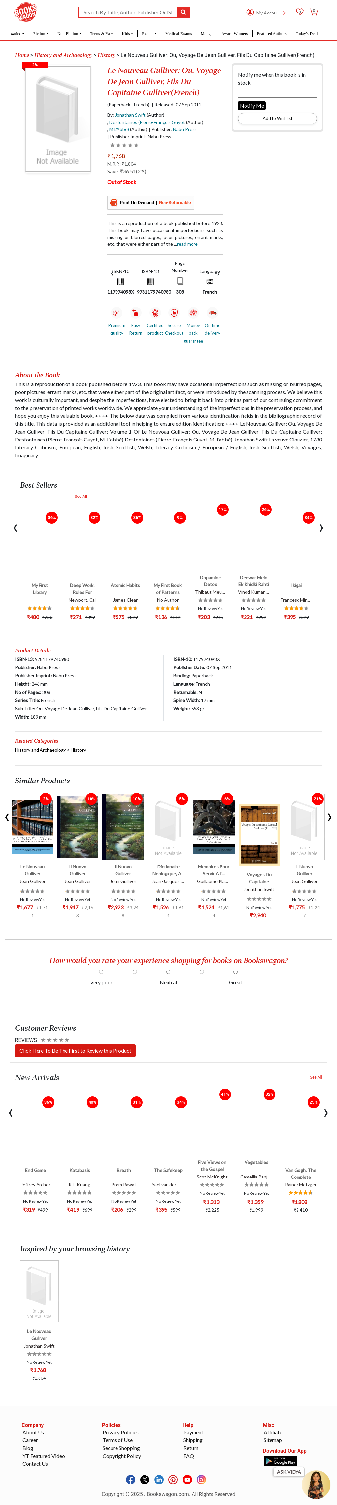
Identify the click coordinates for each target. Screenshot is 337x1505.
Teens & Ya (100, 33)
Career (30, 1440)
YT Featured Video (43, 1456)
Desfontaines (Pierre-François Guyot (147, 122)
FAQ (188, 1456)
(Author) (155, 115)
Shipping (193, 1440)
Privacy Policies (121, 1432)
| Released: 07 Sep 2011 (176, 104)
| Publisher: (173, 129)
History (106, 55)
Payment (193, 1432)
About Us (33, 1432)
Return (190, 1448)
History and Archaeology (63, 55)
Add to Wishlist (277, 118)
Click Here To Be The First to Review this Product (75, 1050)
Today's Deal (307, 33)
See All (81, 496)
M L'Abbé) (119, 129)
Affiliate (273, 1432)
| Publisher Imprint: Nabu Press (139, 136)
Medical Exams (178, 33)
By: (126, 115)
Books (15, 34)
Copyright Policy (122, 1456)
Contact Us (35, 1464)
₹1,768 (116, 155)
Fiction (39, 33)
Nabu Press (185, 129)
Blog (27, 1448)
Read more (187, 244)
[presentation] (112, 273)
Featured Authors (272, 33)
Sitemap (273, 1440)
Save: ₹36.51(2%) (126, 171)
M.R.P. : (121, 164)
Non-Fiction (67, 33)
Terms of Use (118, 1440)
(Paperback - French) (128, 104)
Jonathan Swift (130, 115)
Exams (147, 33)
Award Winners (234, 33)
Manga (207, 33)
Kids (126, 33)
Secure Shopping (121, 1448)
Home (22, 55)
